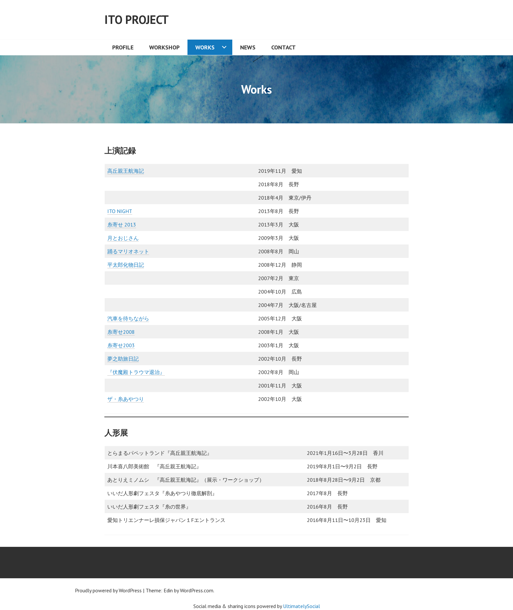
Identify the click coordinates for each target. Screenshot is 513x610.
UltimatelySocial (301, 606)
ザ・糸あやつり (125, 399)
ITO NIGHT (119, 211)
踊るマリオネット (128, 251)
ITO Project (136, 19)
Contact (283, 47)
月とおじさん (123, 238)
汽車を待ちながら (128, 318)
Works (205, 47)
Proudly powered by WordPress (108, 590)
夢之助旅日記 (123, 358)
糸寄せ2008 (121, 332)
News (248, 47)
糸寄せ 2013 (121, 224)
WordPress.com (196, 590)
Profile (122, 47)
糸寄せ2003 (121, 345)
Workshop (164, 47)
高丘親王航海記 (125, 171)
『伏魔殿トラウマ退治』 (136, 372)
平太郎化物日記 (125, 264)
